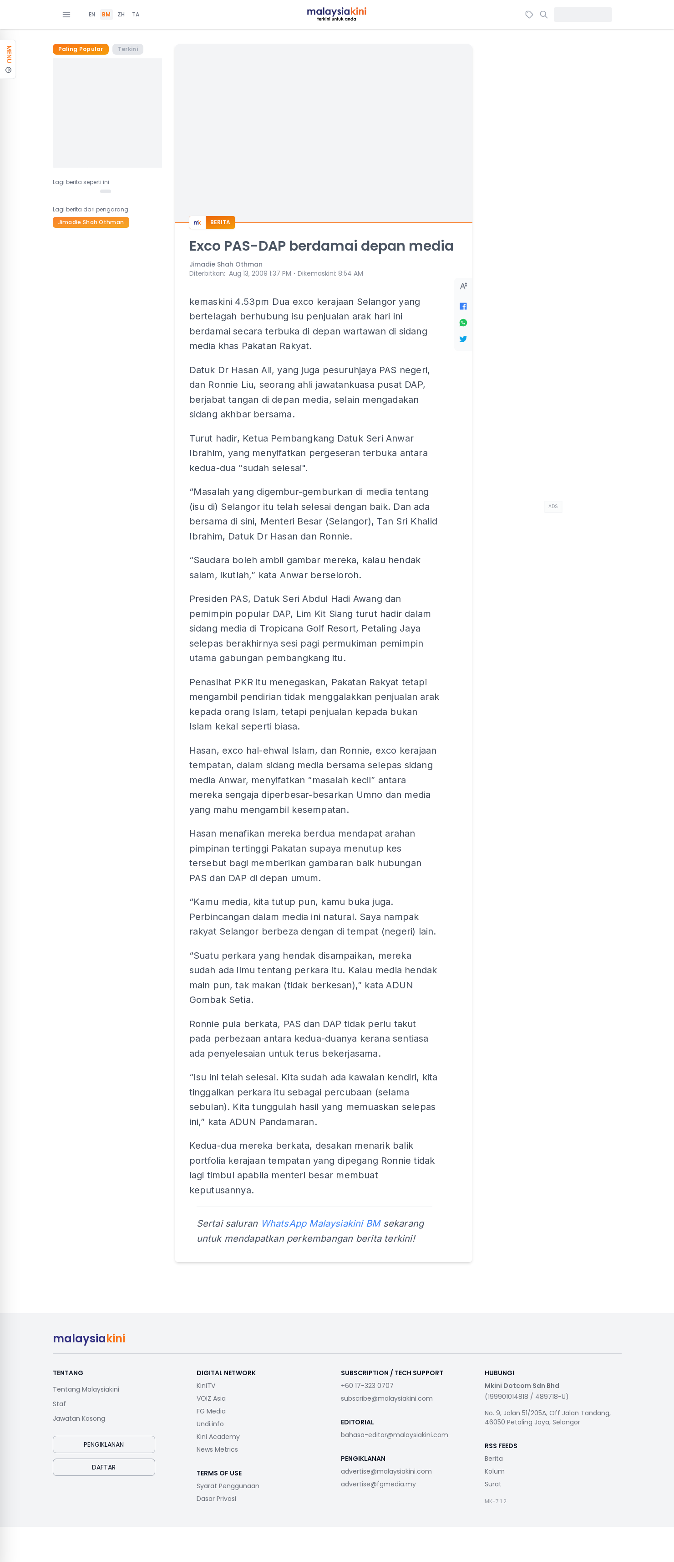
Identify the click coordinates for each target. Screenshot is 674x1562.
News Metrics (217, 1449)
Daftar (104, 1467)
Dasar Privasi (216, 1498)
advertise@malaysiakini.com (386, 1471)
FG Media (211, 1411)
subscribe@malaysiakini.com (387, 1398)
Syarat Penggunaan (228, 1485)
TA (135, 14)
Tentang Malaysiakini (86, 1389)
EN (92, 14)
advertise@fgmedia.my (378, 1484)
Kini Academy (218, 1436)
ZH (121, 14)
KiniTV (206, 1385)
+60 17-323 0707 (367, 1385)
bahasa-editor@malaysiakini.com (394, 1434)
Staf (59, 1403)
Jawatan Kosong (79, 1418)
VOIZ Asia (211, 1398)
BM (106, 14)
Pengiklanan (104, 1444)
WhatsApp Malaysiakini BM (320, 1223)
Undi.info (210, 1423)
